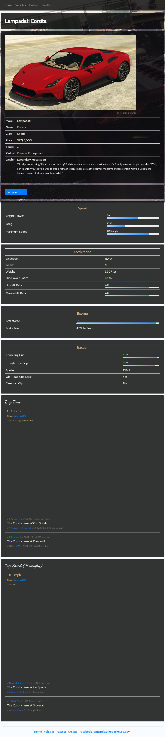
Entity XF (15, 546)
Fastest (33, 5)
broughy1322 (20, 416)
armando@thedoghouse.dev (112, 731)
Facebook (85, 731)
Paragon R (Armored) (21, 528)
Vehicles (20, 5)
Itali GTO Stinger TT (20, 683)
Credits (46, 5)
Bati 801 (15, 701)
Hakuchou (16, 710)
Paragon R (15, 519)
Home (8, 5)
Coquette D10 (17, 692)
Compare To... (15, 192)
